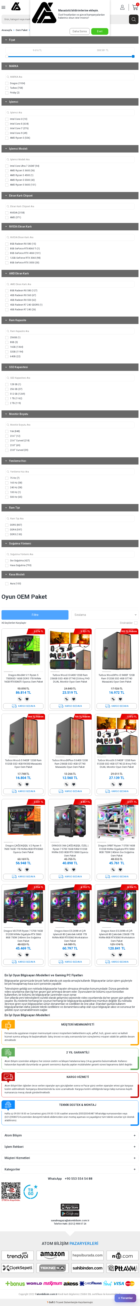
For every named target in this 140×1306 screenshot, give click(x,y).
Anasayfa (7, 30)
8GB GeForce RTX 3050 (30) (22, 262)
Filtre (35, 615)
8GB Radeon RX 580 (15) (20, 244)
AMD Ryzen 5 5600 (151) (20, 184)
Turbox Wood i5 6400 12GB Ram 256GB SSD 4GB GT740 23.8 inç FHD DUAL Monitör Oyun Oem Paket (70, 678)
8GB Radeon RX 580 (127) (21, 290)
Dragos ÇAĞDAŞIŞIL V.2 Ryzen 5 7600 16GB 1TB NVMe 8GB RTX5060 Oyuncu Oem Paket (23, 849)
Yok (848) (12, 431)
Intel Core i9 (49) (16, 133)
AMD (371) (13, 217)
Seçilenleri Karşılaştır (14, 623)
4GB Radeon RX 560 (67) (20, 295)
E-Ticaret (58, 1302)
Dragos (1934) (15, 83)
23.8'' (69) (12, 445)
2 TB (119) (13, 403)
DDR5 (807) (13, 525)
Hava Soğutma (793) (18, 565)
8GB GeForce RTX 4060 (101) (23, 253)
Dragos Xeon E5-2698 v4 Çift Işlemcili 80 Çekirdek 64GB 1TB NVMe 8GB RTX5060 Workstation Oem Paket (70, 935)
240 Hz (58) (13, 487)
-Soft (50, 1302)
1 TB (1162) (13, 398)
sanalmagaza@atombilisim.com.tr (70, 1220)
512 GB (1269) (15, 393)
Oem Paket (22, 30)
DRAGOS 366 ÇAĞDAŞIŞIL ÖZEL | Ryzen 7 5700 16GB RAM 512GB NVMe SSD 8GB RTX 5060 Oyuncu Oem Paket (70, 850)
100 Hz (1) (13, 492)
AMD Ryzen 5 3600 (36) (20, 170)
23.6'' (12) (12, 436)
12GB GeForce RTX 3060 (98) (23, 258)
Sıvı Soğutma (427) (17, 560)
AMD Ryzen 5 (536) (17, 138)
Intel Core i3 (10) (16, 119)
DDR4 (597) (13, 529)
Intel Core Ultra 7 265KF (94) (22, 165)
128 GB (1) (13, 384)
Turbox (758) (14, 88)
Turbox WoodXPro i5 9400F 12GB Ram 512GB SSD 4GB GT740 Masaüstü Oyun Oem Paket (117, 678)
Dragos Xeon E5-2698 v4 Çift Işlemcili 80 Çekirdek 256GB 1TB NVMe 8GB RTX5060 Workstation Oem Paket (117, 935)
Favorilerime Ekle (27, 699)
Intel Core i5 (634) (17, 123)
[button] (8, 842)
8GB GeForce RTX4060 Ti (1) (22, 248)
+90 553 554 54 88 (78, 1178)
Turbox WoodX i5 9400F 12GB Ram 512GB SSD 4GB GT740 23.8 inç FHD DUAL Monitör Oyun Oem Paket (116, 763)
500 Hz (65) (13, 497)
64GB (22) (12, 356)
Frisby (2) (12, 92)
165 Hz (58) (13, 482)
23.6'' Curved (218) (17, 440)
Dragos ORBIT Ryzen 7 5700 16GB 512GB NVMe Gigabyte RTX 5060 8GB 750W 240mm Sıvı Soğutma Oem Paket (116, 850)
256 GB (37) (13, 389)
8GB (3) (11, 342)
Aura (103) (13, 583)
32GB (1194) (14, 351)
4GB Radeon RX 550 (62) (20, 300)
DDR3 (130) (13, 534)
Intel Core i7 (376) (17, 128)
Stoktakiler (128, 622)
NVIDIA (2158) (15, 212)
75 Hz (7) (12, 478)
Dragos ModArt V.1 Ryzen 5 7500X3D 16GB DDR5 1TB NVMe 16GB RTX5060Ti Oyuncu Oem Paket (23, 678)
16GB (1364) (14, 347)
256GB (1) (12, 337)
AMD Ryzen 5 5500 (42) (20, 180)
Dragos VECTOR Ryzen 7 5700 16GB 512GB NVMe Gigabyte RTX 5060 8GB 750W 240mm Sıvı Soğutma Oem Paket (23, 935)
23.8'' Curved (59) (16, 450)
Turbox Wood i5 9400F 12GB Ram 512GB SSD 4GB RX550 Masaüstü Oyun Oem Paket (23, 763)
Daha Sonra (80, 31)
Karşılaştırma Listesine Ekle (19, 699)
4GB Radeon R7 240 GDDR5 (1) (23, 305)
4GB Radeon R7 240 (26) (20, 309)
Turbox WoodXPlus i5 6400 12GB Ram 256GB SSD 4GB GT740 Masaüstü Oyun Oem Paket (70, 763)
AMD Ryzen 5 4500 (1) (19, 175)
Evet (99, 31)
